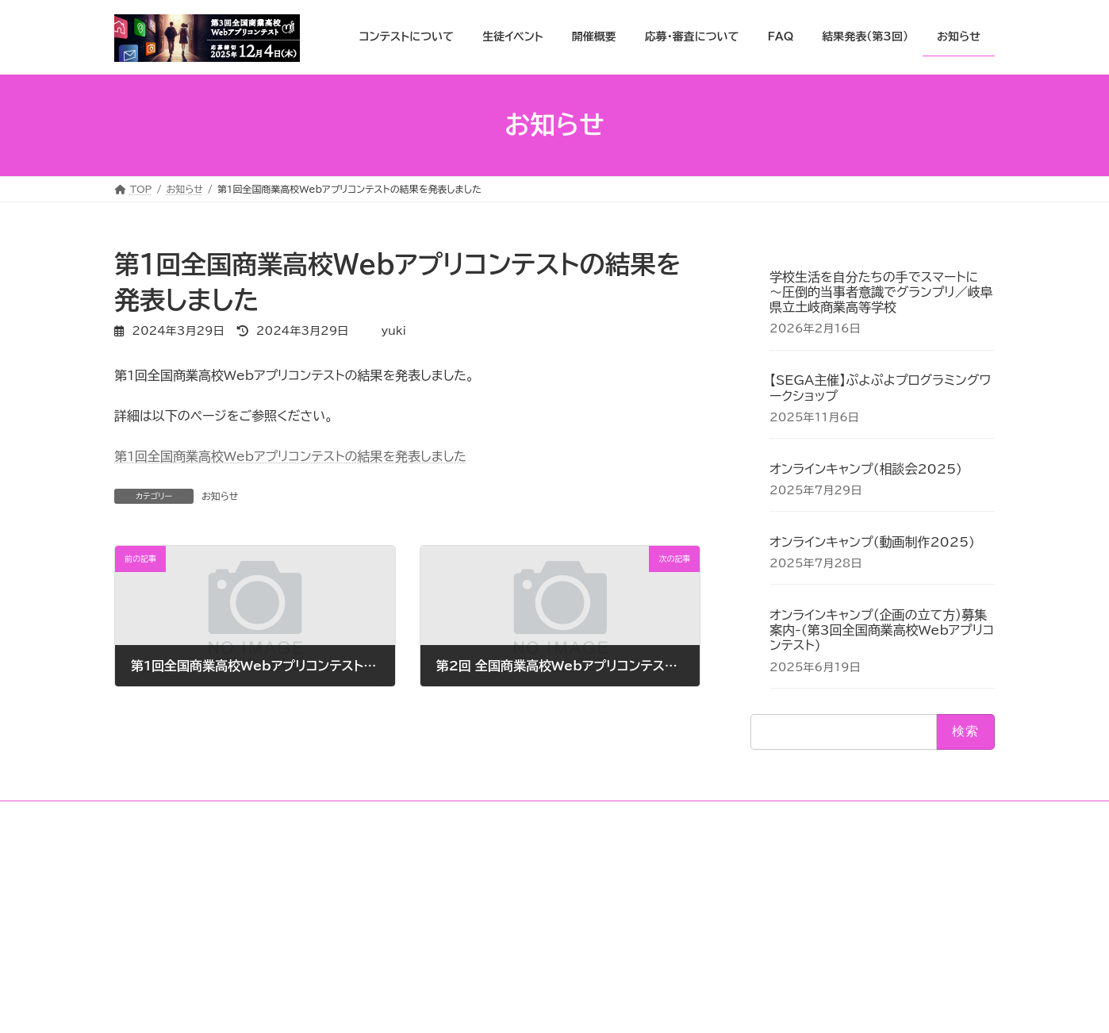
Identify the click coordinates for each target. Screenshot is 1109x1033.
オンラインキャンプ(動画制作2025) (872, 542)
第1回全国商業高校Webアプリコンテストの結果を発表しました (290, 456)
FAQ (436, 878)
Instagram (743, 884)
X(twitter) (743, 899)
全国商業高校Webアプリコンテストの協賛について (532, 907)
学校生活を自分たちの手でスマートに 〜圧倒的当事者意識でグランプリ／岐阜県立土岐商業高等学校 (881, 292)
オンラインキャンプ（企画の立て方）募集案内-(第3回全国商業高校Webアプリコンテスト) (881, 630)
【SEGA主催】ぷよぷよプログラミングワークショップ (880, 387)
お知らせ (219, 496)
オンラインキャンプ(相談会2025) (865, 468)
